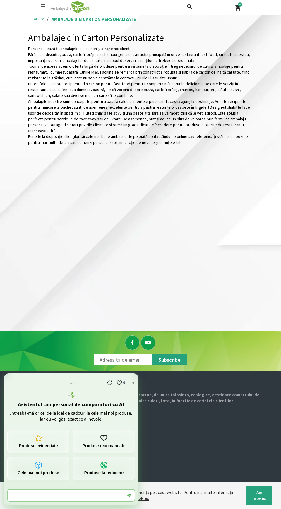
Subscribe (169, 359)
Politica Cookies (133, 498)
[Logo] (89, 7)
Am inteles (259, 495)
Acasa (39, 18)
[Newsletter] (123, 359)
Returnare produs (34, 475)
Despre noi (28, 423)
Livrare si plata (31, 462)
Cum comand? (31, 449)
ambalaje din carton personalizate (94, 19)
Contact (26, 436)
